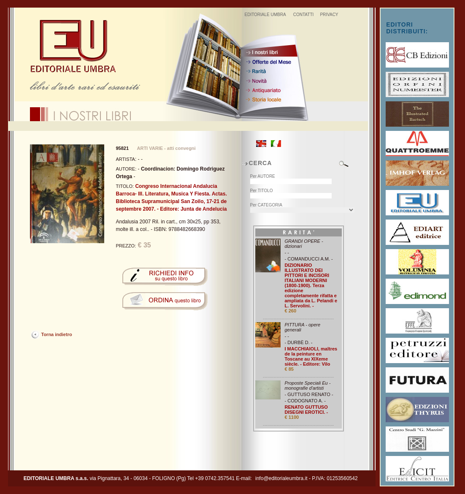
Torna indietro (56, 334)
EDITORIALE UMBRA (265, 14)
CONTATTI (303, 14)
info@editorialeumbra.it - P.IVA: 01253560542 (306, 478)
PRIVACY (329, 14)
